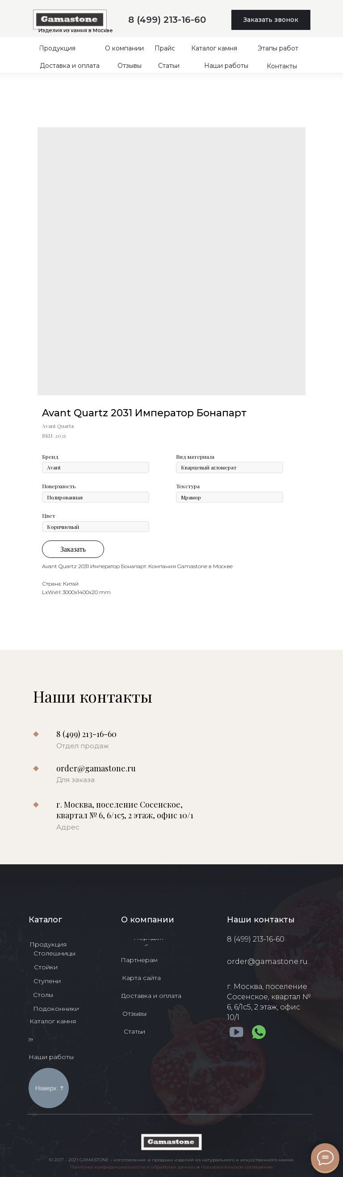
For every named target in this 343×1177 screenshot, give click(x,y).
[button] (270, 20)
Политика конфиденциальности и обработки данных (132, 1167)
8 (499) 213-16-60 (167, 19)
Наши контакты (261, 920)
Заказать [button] (73, 549)
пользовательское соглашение (237, 1167)
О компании (147, 920)
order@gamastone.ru (96, 768)
